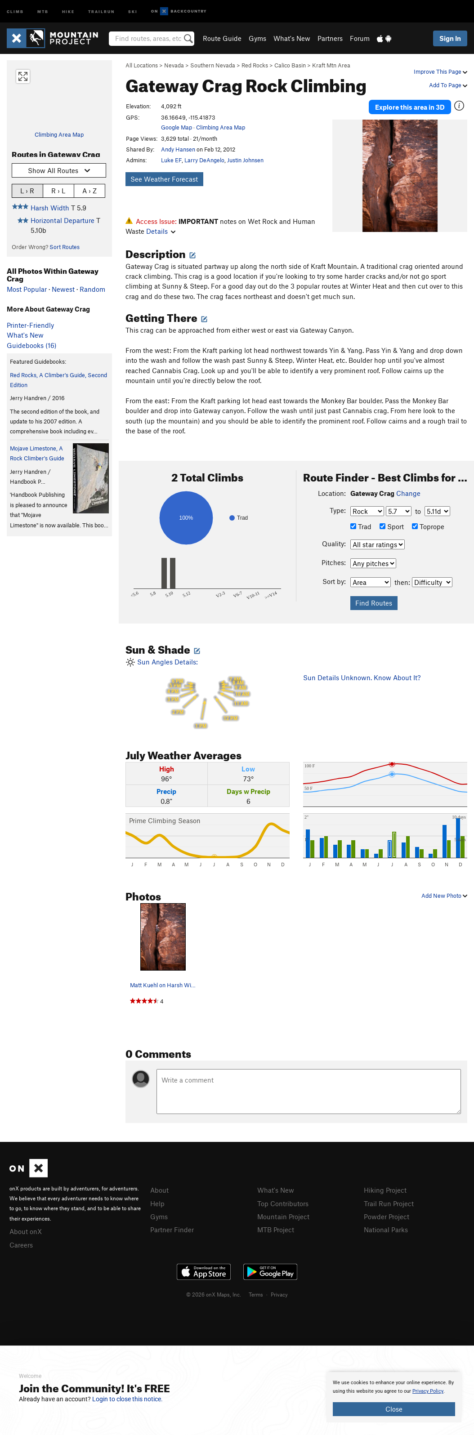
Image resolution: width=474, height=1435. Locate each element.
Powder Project (386, 1216)
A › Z (89, 190)
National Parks (386, 1230)
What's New (291, 38)
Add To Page (448, 85)
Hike (68, 11)
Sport (392, 526)
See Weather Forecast (164, 179)
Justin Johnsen (245, 160)
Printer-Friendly (30, 325)
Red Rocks (254, 65)
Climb (15, 11)
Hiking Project (385, 1190)
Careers (21, 1245)
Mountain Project (283, 1216)
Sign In (450, 38)
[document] (394, 1397)
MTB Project (275, 1230)
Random (92, 289)
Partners (330, 38)
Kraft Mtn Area (331, 65)
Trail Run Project (389, 1203)
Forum (360, 38)
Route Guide (222, 38)
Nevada (174, 65)
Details (160, 231)
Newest (63, 289)
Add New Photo (444, 895)
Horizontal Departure (62, 220)
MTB (43, 11)
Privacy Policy (427, 1391)
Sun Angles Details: (207, 693)
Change (408, 493)
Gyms (257, 38)
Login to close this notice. (127, 1399)
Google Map (176, 127)
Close (393, 1409)
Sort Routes (64, 246)
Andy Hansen (178, 149)
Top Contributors (283, 1203)
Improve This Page (440, 71)
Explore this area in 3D (410, 107)
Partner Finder (172, 1230)
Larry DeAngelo (204, 160)
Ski (133, 11)
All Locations (141, 65)
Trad (360, 526)
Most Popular (27, 289)
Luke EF (171, 160)
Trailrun (101, 11)
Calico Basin (290, 65)
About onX (25, 1231)
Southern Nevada (212, 65)
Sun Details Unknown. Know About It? (361, 677)
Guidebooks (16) (32, 345)
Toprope (428, 526)
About (159, 1190)
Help (157, 1203)
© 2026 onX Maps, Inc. (213, 1294)
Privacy (279, 1294)
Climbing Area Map (59, 134)
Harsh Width (50, 208)
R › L (58, 190)
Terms (256, 1294)
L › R (27, 190)
